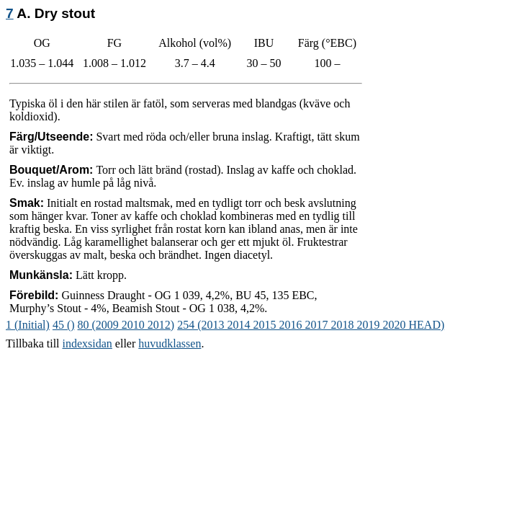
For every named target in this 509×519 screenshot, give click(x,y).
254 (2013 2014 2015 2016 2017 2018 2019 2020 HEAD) (310, 325)
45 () (64, 325)
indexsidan (87, 343)
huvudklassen (169, 343)
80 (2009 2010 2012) (126, 325)
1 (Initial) (28, 325)
